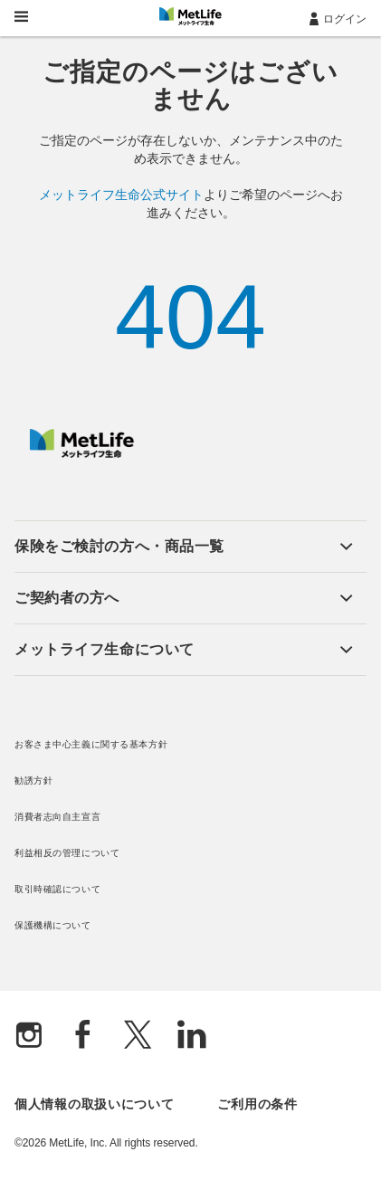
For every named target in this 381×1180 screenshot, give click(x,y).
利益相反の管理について (66, 853)
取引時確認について (57, 889)
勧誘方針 (33, 780)
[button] (183, 546)
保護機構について (52, 925)
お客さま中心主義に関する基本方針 (90, 744)
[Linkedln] (191, 1036)
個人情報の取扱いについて (94, 1104)
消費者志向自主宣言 (57, 817)
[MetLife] (81, 453)
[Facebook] (83, 1036)
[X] (137, 1036)
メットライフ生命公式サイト (121, 194)
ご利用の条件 (257, 1104)
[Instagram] (28, 1036)
